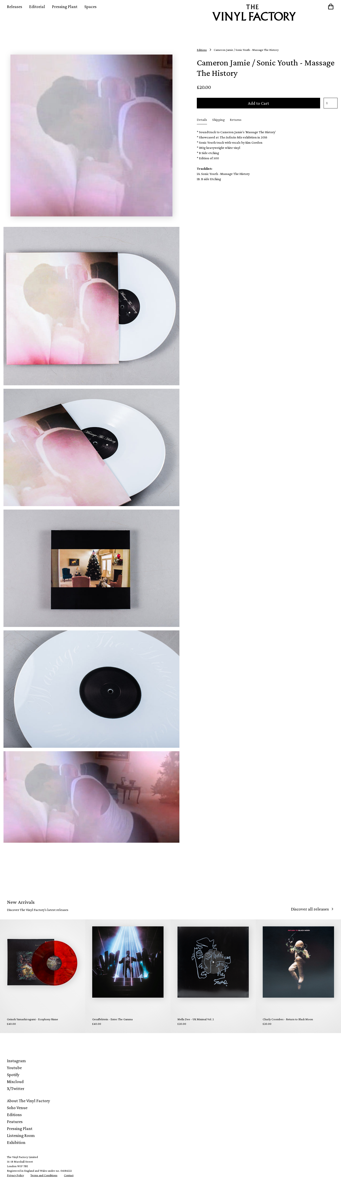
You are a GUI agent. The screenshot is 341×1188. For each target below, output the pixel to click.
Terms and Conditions (43, 1175)
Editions (14, 1114)
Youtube (14, 1067)
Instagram (16, 1060)
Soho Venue (17, 1107)
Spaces (90, 6)
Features (15, 1121)
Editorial (37, 6)
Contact (69, 1175)
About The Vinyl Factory (28, 1100)
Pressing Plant (64, 6)
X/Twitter (15, 1088)
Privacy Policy (15, 1175)
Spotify (13, 1074)
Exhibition (16, 1142)
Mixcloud (15, 1081)
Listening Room (21, 1135)
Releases (14, 6)
